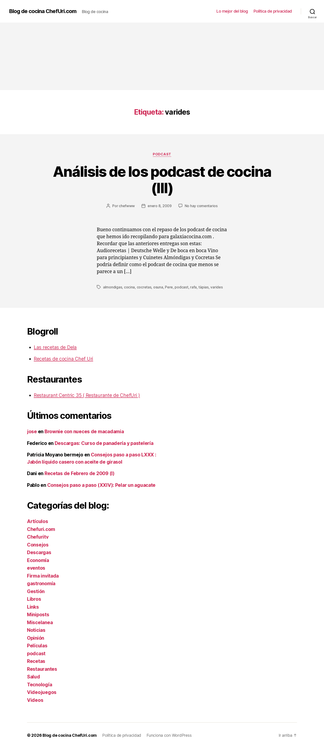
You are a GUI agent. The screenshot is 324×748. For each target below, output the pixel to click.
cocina (129, 287)
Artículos (37, 521)
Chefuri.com (41, 529)
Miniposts (38, 614)
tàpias (203, 287)
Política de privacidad (273, 11)
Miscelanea (40, 622)
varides (216, 287)
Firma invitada (43, 576)
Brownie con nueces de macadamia (84, 431)
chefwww (127, 206)
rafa (193, 287)
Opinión (35, 638)
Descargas (39, 552)
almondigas (112, 287)
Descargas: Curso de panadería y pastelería (104, 443)
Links (33, 607)
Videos (35, 700)
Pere (169, 287)
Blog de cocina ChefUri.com (42, 11)
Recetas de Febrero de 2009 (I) (80, 473)
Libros (34, 599)
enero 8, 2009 (160, 206)
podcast (162, 154)
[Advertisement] (162, 56)
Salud (33, 677)
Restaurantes (42, 669)
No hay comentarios (201, 206)
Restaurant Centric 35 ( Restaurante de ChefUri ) (87, 395)
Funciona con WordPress (168, 735)
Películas (37, 645)
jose (32, 431)
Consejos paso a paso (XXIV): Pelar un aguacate (101, 485)
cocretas (144, 287)
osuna (158, 287)
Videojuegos (41, 692)
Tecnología (39, 684)
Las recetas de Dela (55, 347)
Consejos (38, 545)
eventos (36, 568)
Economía (38, 560)
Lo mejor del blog (232, 11)
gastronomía (41, 583)
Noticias (36, 630)
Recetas (36, 661)
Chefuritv (38, 537)
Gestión (36, 591)
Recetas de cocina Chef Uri (63, 359)
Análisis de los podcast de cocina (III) (162, 180)
